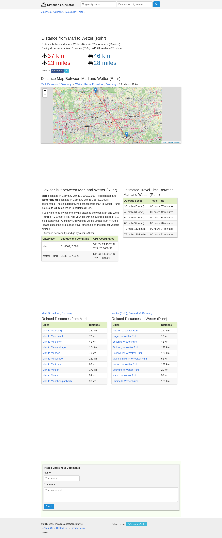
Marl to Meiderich (52, 341)
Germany (66, 84)
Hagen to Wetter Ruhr (125, 336)
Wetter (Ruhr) (83, 84)
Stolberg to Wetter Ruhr (126, 347)
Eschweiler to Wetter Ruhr (127, 353)
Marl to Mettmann (52, 364)
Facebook (57, 71)
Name (47, 472)
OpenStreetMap (174, 142)
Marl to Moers (50, 375)
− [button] (45, 95)
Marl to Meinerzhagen (54, 347)
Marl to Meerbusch (53, 336)
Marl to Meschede (52, 358)
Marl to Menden (51, 353)
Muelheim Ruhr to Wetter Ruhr (130, 358)
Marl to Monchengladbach (57, 381)
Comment (49, 484)
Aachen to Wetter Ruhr (125, 330)
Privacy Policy (78, 528)
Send (49, 506)
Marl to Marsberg (52, 330)
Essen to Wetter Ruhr (125, 341)
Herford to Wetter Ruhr (125, 364)
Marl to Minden (50, 369)
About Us (48, 528)
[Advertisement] (111, 24)
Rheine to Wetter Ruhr (125, 381)
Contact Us (61, 528)
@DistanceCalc (136, 524)
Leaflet (164, 142)
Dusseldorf (53, 84)
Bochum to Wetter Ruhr (126, 369)
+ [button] (45, 91)
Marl (43, 84)
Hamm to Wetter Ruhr (125, 375)
